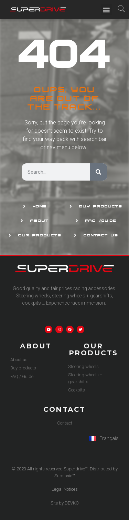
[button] (106, 9)
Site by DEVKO (65, 503)
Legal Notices (65, 489)
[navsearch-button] (122, 9)
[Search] (98, 172)
